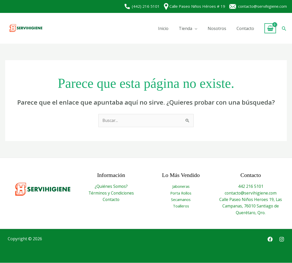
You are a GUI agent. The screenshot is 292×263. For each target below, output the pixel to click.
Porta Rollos (181, 193)
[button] (284, 28)
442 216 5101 (250, 186)
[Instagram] (281, 239)
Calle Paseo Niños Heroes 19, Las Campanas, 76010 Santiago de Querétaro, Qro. (250, 206)
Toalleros (181, 206)
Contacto (245, 28)
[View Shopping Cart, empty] (270, 28)
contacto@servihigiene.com (258, 6)
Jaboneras (181, 186)
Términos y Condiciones (111, 193)
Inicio (163, 28)
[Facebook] (270, 239)
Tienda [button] (185, 28)
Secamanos (181, 199)
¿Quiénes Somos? (111, 186)
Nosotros (217, 28)
